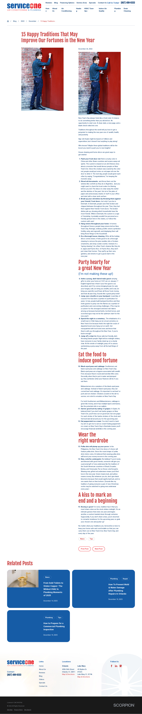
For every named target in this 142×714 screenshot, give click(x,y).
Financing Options (67, 3)
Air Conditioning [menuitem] (66, 10)
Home (41, 666)
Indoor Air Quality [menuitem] (103, 10)
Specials (92, 3)
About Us (42, 669)
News (82, 539)
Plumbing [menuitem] (117, 10)
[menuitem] (10, 710)
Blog (56, 3)
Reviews (49, 3)
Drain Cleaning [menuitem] (127, 10)
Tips (91, 539)
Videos (41, 679)
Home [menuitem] (47, 10)
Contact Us (102, 3)
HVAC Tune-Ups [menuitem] (89, 10)
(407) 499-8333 (128, 2)
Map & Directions (68, 674)
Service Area (82, 3)
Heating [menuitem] (78, 10)
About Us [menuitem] (54, 10)
